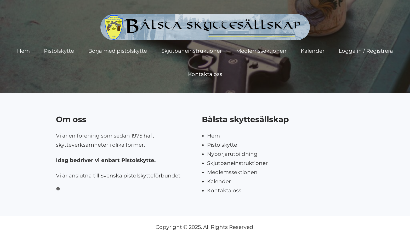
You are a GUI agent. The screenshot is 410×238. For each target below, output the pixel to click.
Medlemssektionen (232, 172)
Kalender (219, 181)
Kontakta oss (224, 190)
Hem (213, 136)
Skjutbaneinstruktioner (237, 163)
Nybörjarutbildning (232, 154)
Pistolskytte (222, 145)
